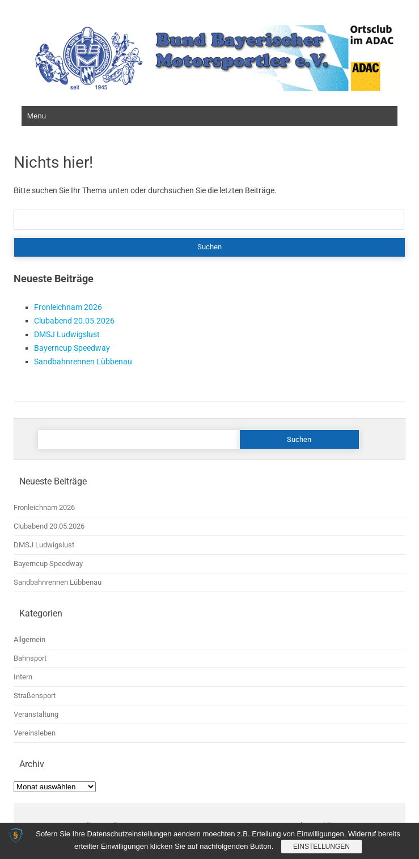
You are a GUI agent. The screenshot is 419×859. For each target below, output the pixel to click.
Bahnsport (30, 658)
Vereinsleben (35, 733)
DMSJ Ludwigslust (67, 334)
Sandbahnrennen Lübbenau (83, 361)
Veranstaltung (36, 714)
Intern (23, 677)
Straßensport (35, 695)
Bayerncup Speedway (72, 347)
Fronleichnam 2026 (68, 307)
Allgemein (29, 639)
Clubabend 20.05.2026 (74, 320)
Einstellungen (321, 847)
